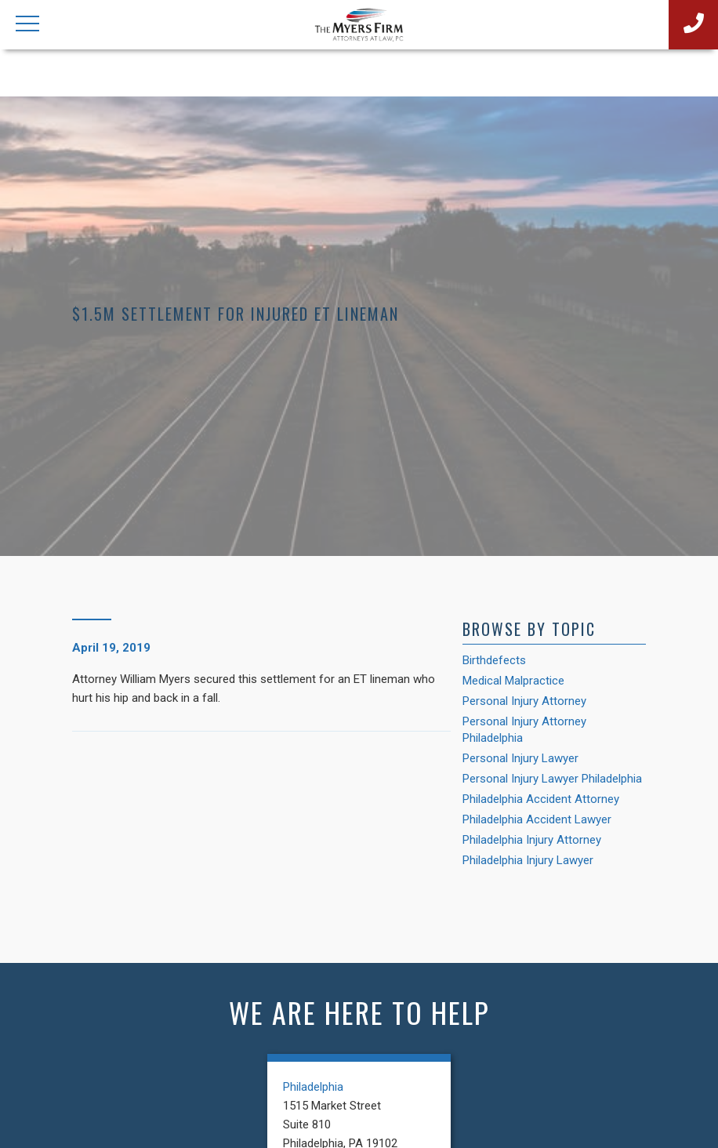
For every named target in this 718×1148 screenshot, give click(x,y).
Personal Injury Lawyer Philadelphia (552, 779)
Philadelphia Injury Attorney (531, 840)
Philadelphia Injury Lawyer (527, 860)
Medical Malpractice (513, 681)
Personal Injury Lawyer (520, 758)
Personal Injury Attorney (524, 701)
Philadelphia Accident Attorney (540, 799)
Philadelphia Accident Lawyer (536, 819)
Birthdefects (494, 660)
